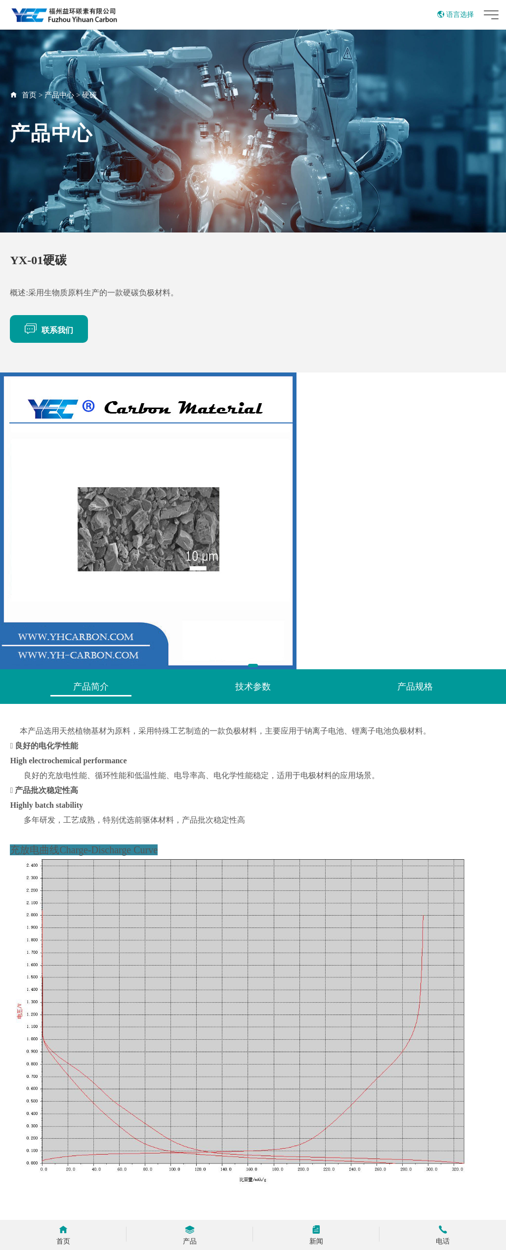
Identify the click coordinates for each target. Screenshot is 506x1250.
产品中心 (59, 95)
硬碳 (89, 95)
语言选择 (455, 14)
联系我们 (49, 328)
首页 (29, 95)
